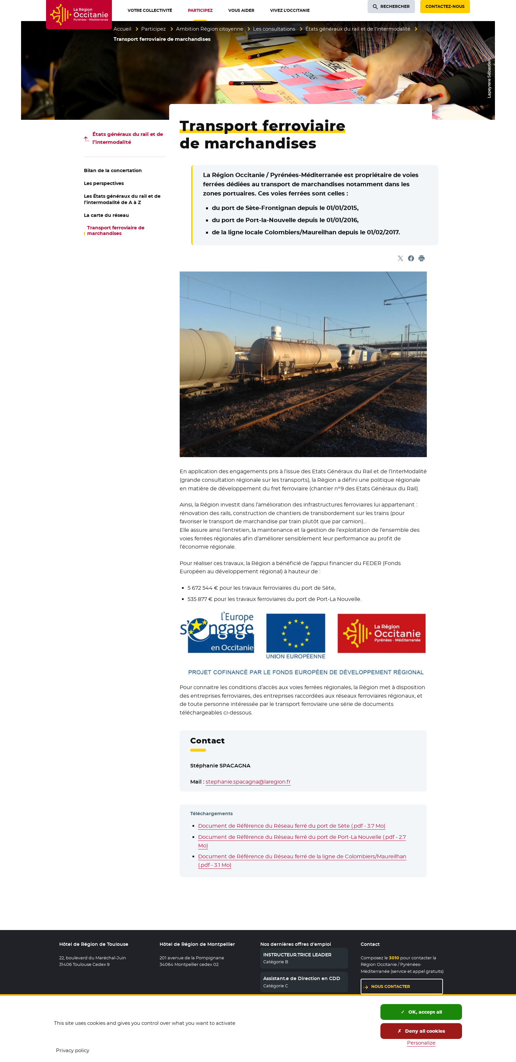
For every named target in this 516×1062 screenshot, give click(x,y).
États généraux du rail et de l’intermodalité (357, 29)
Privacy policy (72, 1050)
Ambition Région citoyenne (209, 29)
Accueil (122, 29)
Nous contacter (390, 986)
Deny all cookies (421, 1031)
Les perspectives (104, 183)
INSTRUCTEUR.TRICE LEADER (297, 955)
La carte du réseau (106, 215)
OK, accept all (421, 1012)
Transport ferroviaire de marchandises (115, 230)
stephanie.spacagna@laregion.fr (248, 782)
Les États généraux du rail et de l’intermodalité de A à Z (122, 199)
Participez (153, 29)
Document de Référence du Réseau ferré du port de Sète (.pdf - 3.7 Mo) (291, 826)
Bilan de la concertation (113, 170)
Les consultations (274, 29)
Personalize (421, 1043)
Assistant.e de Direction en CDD (301, 978)
